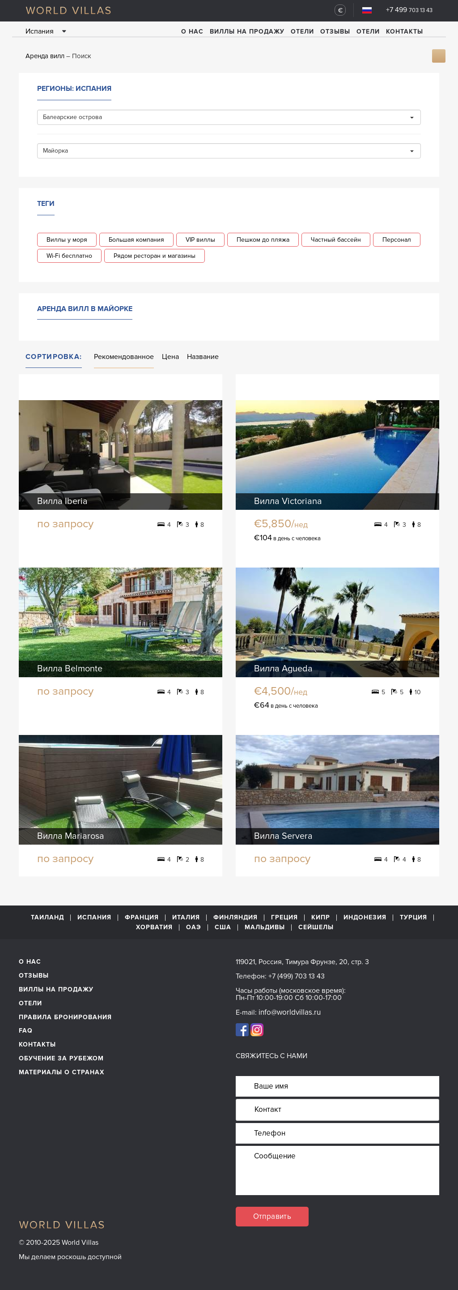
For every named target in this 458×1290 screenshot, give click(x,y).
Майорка (228, 150)
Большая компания (136, 239)
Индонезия (365, 917)
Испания (94, 917)
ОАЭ (193, 928)
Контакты (404, 31)
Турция (413, 917)
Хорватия (154, 928)
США (223, 928)
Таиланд (47, 917)
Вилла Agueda (283, 668)
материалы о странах (61, 1072)
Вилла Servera (283, 836)
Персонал (396, 239)
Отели (302, 31)
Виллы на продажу (247, 31)
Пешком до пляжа (263, 239)
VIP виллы (200, 239)
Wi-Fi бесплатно (69, 256)
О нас (192, 31)
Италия (186, 917)
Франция (142, 917)
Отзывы (335, 31)
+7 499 (409, 9)
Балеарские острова (228, 117)
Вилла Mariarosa (70, 836)
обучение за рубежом (61, 1058)
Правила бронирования (65, 1017)
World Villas (68, 10)
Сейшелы (316, 928)
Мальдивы (265, 928)
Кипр (320, 917)
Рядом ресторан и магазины (154, 256)
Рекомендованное (124, 356)
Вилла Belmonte (69, 668)
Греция (284, 917)
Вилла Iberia (62, 501)
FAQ (26, 1030)
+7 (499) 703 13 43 (296, 976)
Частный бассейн (336, 239)
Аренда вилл (44, 56)
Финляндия (235, 917)
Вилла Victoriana (288, 501)
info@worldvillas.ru (290, 1012)
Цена (170, 356)
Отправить (272, 1216)
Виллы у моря (67, 239)
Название (203, 356)
